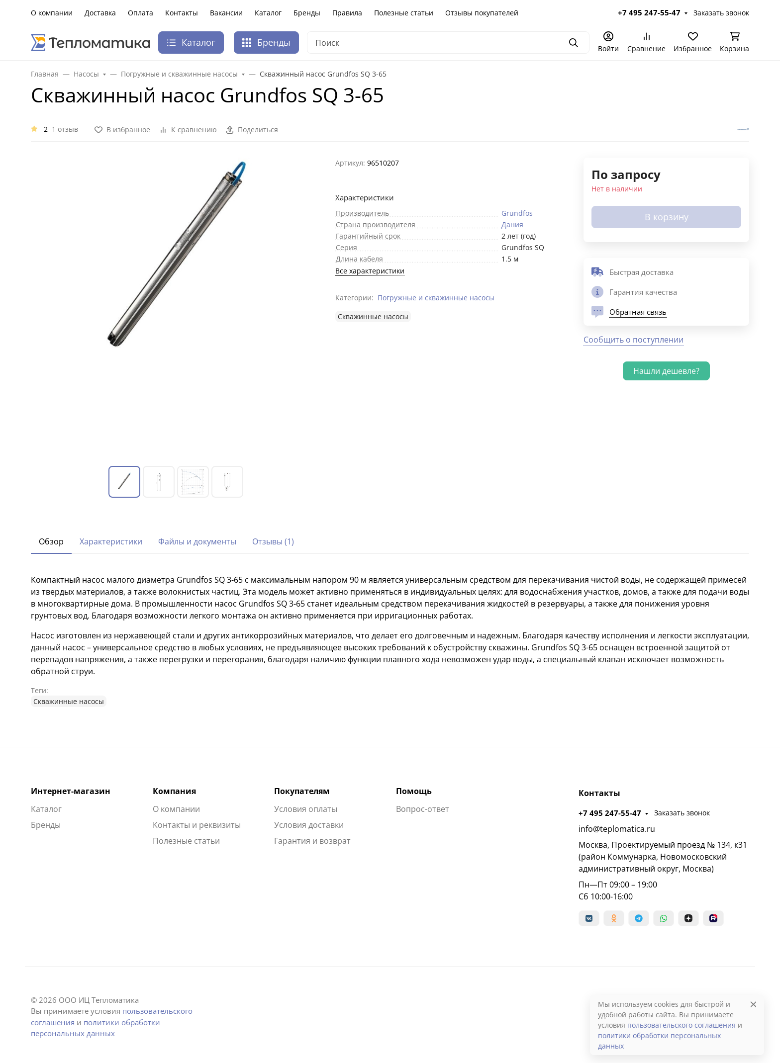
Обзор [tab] (51, 541)
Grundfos (517, 213)
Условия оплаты (305, 808)
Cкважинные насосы (373, 316)
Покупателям (302, 791)
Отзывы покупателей (481, 12)
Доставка (100, 12)
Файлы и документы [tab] (197, 541)
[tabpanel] (390, 640)
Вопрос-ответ (422, 808)
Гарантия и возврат (312, 840)
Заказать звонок (721, 12)
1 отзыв (65, 129)
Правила (347, 12)
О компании (52, 12)
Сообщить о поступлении (633, 339)
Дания (512, 224)
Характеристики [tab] (111, 541)
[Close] (753, 1004)
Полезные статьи (403, 12)
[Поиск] (448, 42)
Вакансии (226, 12)
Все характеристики (369, 270)
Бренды (306, 12)
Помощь (414, 791)
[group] (177, 304)
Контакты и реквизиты (197, 824)
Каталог (268, 12)
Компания (174, 791)
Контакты (181, 12)
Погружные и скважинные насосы (436, 297)
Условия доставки (309, 824)
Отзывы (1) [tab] (273, 541)
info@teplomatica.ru (617, 828)
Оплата (140, 12)
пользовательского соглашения (681, 1025)
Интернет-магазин (70, 791)
